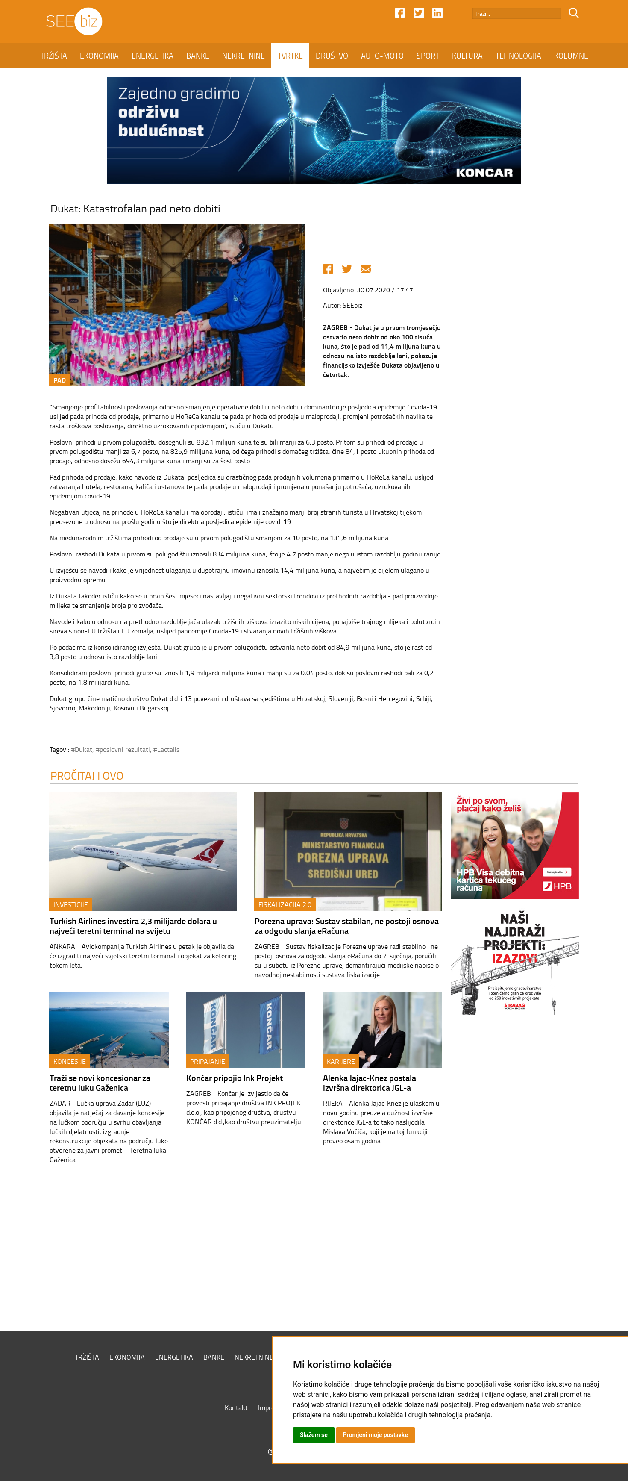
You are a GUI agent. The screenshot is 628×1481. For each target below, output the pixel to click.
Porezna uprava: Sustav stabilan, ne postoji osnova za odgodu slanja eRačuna (347, 925)
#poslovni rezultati (123, 749)
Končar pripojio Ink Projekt (234, 1078)
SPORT (428, 55)
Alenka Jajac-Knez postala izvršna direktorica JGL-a (369, 1082)
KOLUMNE (571, 55)
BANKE (197, 55)
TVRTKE (290, 55)
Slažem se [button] (314, 1434)
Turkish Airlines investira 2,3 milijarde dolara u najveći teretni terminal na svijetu (133, 925)
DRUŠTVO (332, 55)
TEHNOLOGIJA (518, 55)
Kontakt (236, 1407)
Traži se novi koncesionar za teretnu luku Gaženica (100, 1082)
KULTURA (467, 55)
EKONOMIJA (99, 55)
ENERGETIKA (152, 55)
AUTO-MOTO (382, 55)
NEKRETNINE (243, 55)
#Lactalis (166, 749)
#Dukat (81, 749)
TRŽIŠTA (53, 55)
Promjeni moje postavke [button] (375, 1434)
